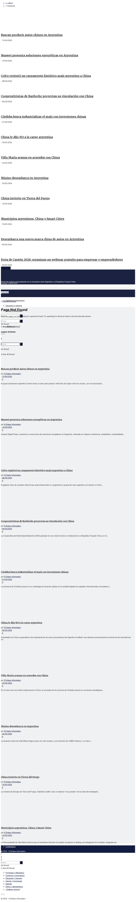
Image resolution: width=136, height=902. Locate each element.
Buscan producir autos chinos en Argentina (32, 35)
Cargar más (6, 268)
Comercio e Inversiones (15, 300)
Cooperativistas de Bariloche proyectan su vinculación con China (47, 96)
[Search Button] (21, 321)
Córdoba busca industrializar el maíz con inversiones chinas (43, 116)
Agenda (9, 884)
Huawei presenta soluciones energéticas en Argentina (39, 55)
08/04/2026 (6, 478)
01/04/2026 (6, 579)
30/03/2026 (6, 630)
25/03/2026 (6, 683)
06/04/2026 (6, 528)
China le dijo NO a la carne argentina (27, 137)
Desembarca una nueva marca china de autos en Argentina (42, 239)
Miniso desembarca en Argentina (24, 178)
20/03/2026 (6, 734)
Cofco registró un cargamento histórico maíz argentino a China (46, 76)
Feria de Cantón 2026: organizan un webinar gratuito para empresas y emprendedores (62, 259)
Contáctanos (11, 846)
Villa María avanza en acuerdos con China (30, 157)
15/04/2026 (6, 376)
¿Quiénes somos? (13, 889)
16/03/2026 (6, 784)
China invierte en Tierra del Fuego (25, 198)
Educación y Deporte (14, 305)
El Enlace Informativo (12, 373)
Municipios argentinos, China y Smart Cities (32, 219)
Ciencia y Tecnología (14, 881)
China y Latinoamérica (14, 886)
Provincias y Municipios (15, 295)
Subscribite (5, 292)
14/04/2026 (6, 427)
